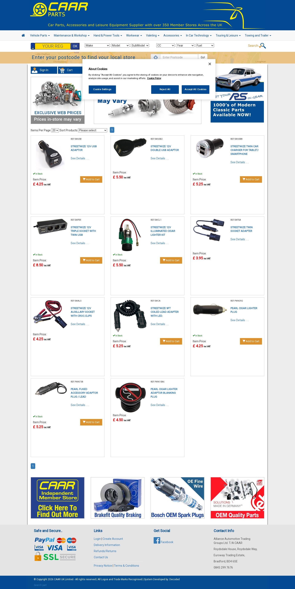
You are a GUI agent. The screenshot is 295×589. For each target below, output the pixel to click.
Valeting (152, 35)
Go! (203, 57)
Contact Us (101, 557)
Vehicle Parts (40, 35)
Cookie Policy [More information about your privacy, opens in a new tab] (154, 78)
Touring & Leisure (228, 35)
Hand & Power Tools (108, 35)
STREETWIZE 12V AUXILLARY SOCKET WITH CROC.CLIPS (83, 312)
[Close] (209, 63)
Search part (40, 585)
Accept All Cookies (195, 89)
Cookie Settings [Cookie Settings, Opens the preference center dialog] (102, 89)
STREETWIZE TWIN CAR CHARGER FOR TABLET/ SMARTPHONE (244, 150)
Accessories (172, 35)
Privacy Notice (103, 565)
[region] (149, 79)
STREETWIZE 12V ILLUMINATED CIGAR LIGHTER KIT (163, 231)
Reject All (165, 89)
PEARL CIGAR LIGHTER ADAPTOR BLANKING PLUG (164, 393)
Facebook (163, 542)
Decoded (174, 579)
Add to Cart (91, 179)
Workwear (134, 35)
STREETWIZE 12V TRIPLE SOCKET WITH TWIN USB (83, 231)
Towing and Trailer (258, 35)
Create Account (113, 538)
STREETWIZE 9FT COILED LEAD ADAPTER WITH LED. (165, 312)
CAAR (57, 579)
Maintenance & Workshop (72, 35)
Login (97, 538)
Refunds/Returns (105, 551)
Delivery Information (107, 545)
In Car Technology (199, 35)
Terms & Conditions (126, 565)
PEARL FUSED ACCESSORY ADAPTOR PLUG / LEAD (84, 393)
